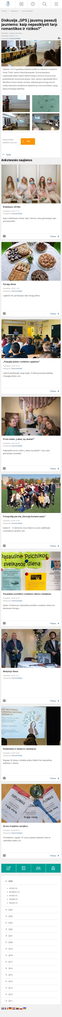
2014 (10, 981)
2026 (10, 881)
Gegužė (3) (13, 888)
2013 (10, 988)
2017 (10, 962)
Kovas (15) (13, 896)
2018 (10, 955)
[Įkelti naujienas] (21, 4)
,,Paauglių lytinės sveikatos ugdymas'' (21, 361)
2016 (10, 968)
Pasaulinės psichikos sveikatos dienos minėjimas (27, 594)
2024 (10, 916)
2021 (10, 936)
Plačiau (53, 236)
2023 (10, 923)
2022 (10, 929)
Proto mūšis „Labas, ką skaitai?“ (19, 439)
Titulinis (4, 11)
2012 (10, 994)
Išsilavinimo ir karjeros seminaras (19, 749)
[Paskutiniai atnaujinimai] (33, 4)
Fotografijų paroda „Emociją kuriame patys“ (24, 516)
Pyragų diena (9, 284)
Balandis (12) (14, 892)
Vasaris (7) (13, 899)
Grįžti (8, 154)
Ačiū (26, 141)
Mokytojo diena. (11, 671)
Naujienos (15, 11)
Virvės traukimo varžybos (15, 826)
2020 (10, 942)
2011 (10, 1001)
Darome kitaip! (27, 11)
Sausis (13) (13, 903)
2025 (10, 910)
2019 (10, 949)
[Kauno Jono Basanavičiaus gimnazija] (7, 3)
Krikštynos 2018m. (12, 207)
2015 (10, 975)
